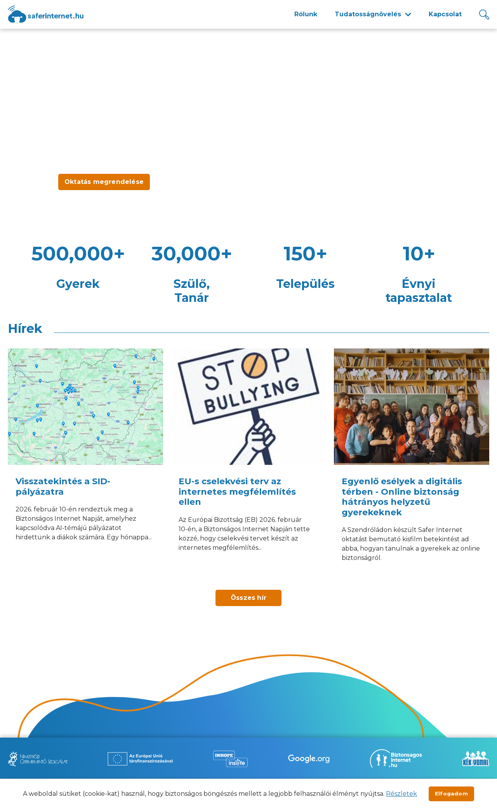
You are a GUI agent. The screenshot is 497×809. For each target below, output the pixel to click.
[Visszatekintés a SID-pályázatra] (85, 465)
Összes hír (248, 597)
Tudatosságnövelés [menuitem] (368, 14)
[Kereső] (484, 14)
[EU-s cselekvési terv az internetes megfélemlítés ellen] (248, 465)
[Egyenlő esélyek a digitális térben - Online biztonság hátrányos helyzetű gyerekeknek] (411, 465)
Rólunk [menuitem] (305, 14)
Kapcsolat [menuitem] (445, 14)
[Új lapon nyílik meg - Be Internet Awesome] (309, 758)
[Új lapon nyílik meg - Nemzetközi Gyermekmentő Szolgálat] (38, 758)
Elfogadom (451, 793)
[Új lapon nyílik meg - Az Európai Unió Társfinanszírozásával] (140, 759)
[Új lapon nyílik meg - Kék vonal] (475, 758)
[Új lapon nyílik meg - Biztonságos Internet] (396, 758)
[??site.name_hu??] (45, 14)
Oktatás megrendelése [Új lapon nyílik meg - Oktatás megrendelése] (104, 181)
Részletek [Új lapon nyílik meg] (401, 793)
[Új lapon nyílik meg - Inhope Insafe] (230, 758)
